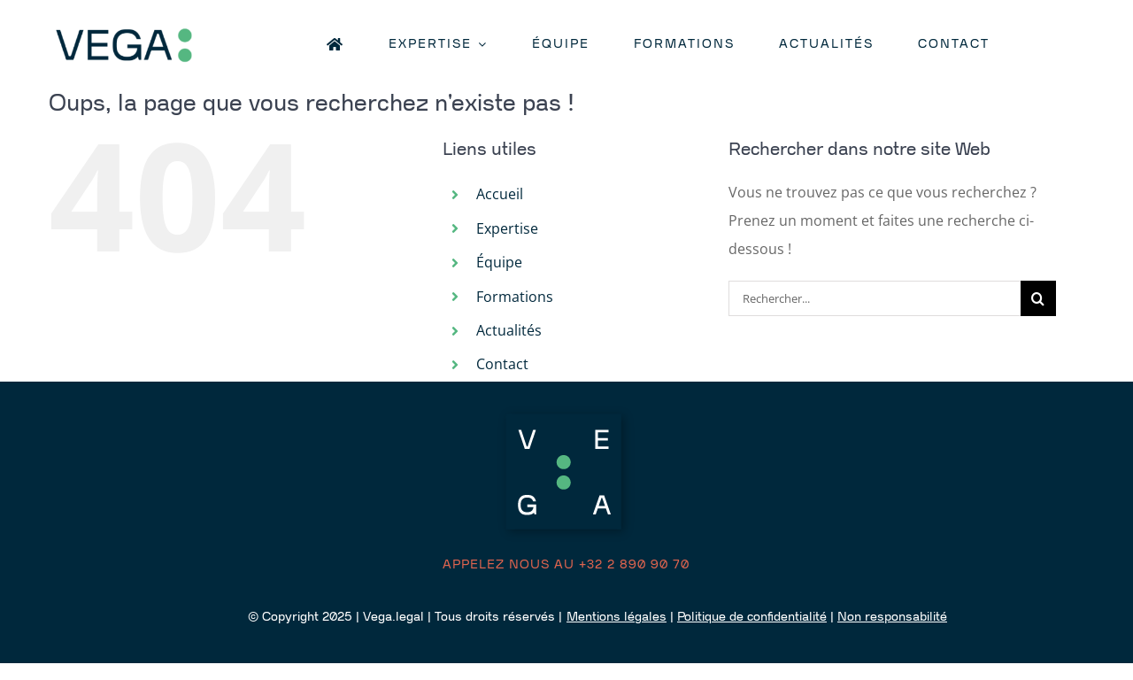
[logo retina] (155, 28)
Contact (502, 364)
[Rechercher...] (874, 298)
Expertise (507, 228)
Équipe (499, 262)
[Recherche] (1038, 298)
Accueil (499, 194)
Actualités (509, 330)
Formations (514, 296)
